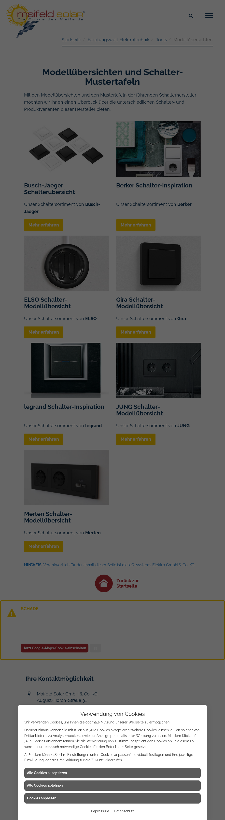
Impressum (100, 811)
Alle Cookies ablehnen (45, 785)
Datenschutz (124, 811)
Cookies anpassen (41, 798)
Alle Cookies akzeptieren (47, 773)
